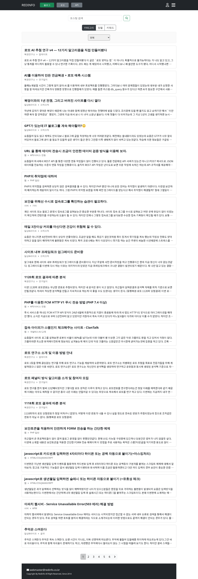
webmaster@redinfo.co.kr (43, 570)
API (76, 5)
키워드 (110, 27)
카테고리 (89, 27)
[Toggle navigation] (173, 5)
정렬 (100, 27)
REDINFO (28, 5)
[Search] (95, 18)
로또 (62, 5)
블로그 (47, 5)
